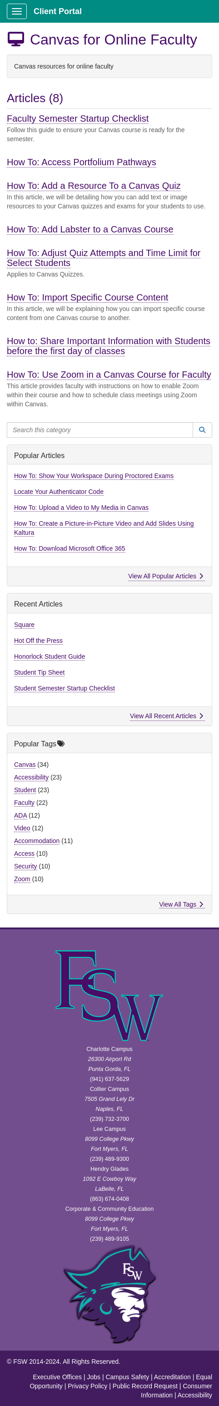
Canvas (24, 764)
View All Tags (181, 904)
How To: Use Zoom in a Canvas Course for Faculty (109, 375)
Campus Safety (127, 1377)
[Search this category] (100, 430)
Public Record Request (145, 1386)
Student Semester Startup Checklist (64, 688)
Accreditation (172, 1377)
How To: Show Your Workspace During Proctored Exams (94, 475)
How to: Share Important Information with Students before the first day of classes (108, 346)
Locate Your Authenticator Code (59, 491)
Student (25, 790)
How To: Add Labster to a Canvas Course (90, 229)
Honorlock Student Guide (49, 656)
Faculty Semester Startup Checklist (78, 118)
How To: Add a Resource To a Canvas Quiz (94, 186)
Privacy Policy (87, 1386)
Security (25, 866)
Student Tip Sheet (39, 672)
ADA (20, 815)
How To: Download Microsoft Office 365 (69, 548)
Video (22, 828)
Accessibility (31, 777)
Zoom (22, 879)
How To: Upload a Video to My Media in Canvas (81, 507)
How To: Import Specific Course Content (87, 297)
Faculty (24, 802)
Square (24, 624)
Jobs (93, 1377)
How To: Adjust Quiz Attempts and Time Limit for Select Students (103, 258)
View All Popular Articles (165, 576)
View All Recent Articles (166, 716)
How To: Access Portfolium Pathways (81, 162)
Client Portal (58, 11)
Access (24, 853)
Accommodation (37, 840)
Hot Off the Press (38, 640)
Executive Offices (57, 1377)
